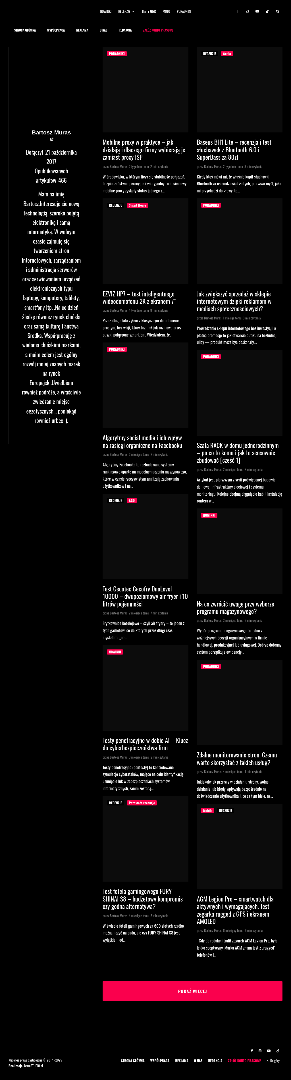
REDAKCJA (125, 30)
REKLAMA (82, 30)
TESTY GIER (149, 11)
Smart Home (137, 205)
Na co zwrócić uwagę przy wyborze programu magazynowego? (235, 607)
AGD (132, 500)
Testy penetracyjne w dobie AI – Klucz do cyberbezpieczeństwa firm (145, 743)
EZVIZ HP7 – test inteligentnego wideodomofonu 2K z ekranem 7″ (139, 297)
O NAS (103, 30)
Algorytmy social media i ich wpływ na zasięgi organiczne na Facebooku (142, 441)
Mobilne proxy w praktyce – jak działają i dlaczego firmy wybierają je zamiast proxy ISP (144, 149)
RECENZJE (124, 11)
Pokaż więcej (192, 991)
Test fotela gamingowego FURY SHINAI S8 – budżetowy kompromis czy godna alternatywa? (143, 898)
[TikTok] (267, 11)
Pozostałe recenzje (142, 802)
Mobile (207, 810)
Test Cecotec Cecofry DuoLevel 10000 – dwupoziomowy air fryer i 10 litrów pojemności (145, 596)
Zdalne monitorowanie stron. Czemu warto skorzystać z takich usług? (237, 758)
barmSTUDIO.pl (33, 1065)
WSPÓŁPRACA (56, 30)
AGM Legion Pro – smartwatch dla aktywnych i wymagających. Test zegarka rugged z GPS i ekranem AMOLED (235, 910)
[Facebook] (238, 11)
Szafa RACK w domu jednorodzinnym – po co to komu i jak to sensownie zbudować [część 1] (238, 452)
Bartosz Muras (51, 132)
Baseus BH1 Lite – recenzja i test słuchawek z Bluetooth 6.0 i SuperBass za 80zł (234, 149)
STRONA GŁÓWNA (25, 30)
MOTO (166, 11)
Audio (227, 53)
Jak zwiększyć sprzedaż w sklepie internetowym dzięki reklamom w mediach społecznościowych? (234, 301)
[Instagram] (247, 11)
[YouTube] (257, 11)
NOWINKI (106, 11)
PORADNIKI (184, 11)
